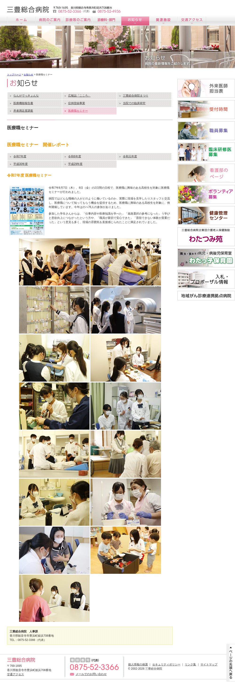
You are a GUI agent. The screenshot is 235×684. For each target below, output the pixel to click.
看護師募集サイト (206, 173)
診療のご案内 (78, 20)
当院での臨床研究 (134, 103)
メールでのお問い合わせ (91, 674)
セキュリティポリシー (166, 664)
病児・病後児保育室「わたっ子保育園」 (206, 257)
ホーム (21, 20)
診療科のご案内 (106, 20)
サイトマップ (208, 664)
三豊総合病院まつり (135, 95)
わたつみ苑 (206, 236)
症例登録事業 (76, 103)
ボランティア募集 (206, 194)
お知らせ (135, 20)
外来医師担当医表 (206, 88)
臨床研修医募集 (206, 151)
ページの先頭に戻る (231, 663)
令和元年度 (130, 156)
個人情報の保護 (138, 664)
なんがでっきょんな (26, 95)
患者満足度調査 (23, 110)
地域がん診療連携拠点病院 (206, 295)
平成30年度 (20, 164)
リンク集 (190, 664)
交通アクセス (192, 20)
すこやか (206, 215)
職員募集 (206, 130)
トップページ (14, 74)
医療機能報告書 (23, 103)
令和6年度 (74, 156)
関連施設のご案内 (163, 20)
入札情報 (206, 279)
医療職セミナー (78, 110)
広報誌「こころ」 (79, 95)
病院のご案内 (49, 20)
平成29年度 (75, 164)
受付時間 (206, 109)
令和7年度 (19, 156)
